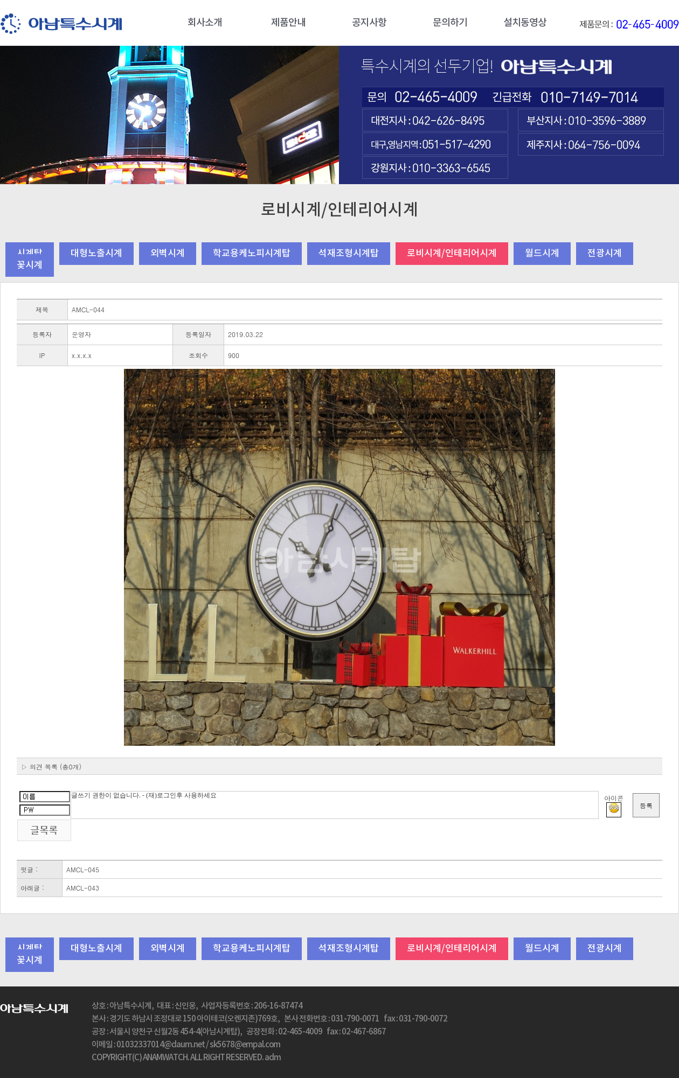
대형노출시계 (96, 253)
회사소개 (205, 23)
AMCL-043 (82, 887)
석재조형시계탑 (348, 253)
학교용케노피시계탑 (251, 253)
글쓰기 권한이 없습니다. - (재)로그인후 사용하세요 (335, 805)
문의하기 (450, 23)
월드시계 (542, 253)
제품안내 (288, 23)
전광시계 (604, 253)
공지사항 (369, 23)
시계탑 (30, 253)
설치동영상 (524, 23)
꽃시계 (30, 265)
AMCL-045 (82, 869)
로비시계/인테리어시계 (452, 253)
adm (273, 1057)
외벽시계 (167, 253)
